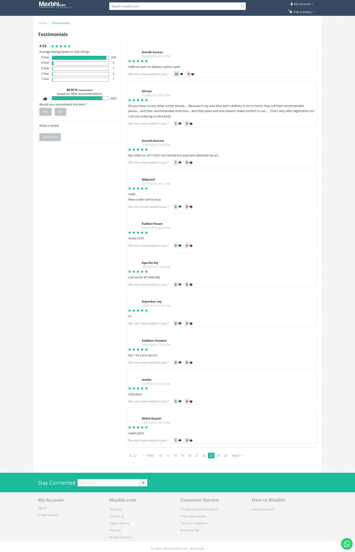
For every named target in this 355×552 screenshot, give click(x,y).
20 (189, 455)
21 (196, 455)
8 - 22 (133, 455)
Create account (48, 515)
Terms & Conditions (194, 523)
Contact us (116, 516)
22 (204, 455)
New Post (50, 137)
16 (160, 455)
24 (218, 455)
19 (182, 455)
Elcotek (199, 548)
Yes (45, 111)
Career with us (119, 523)
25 (225, 455)
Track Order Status (193, 516)
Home (42, 23)
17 (167, 455)
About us (115, 509)
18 (175, 455)
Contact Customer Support (199, 509)
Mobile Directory (120, 537)
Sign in (42, 508)
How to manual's (263, 509)
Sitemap (115, 530)
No (60, 111)
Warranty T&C (190, 530)
